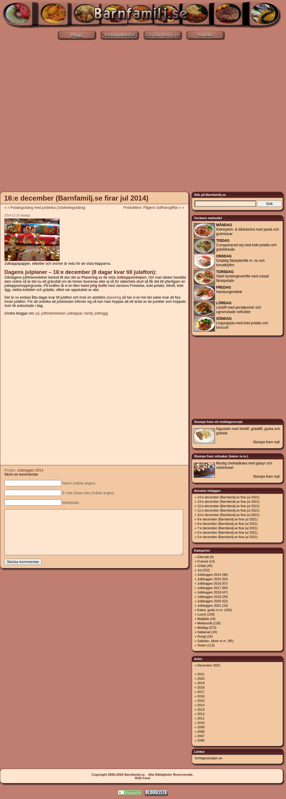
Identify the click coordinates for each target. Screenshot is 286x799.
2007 (200, 736)
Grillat (201, 566)
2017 (200, 692)
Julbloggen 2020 (209, 601)
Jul (199, 570)
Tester (201, 645)
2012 (200, 714)
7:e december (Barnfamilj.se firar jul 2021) (227, 528)
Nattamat (204, 632)
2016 (200, 696)
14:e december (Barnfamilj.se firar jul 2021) (228, 497)
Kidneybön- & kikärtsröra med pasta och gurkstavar (247, 229)
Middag (202, 627)
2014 (200, 705)
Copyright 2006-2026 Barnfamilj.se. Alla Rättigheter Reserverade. (142, 774)
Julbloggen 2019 (209, 596)
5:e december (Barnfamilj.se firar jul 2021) (227, 537)
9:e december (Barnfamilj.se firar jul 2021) (227, 519)
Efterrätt (203, 557)
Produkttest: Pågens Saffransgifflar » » (156, 208)
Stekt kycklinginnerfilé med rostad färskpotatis (242, 276)
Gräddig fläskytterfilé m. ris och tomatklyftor (240, 260)
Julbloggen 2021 (209, 605)
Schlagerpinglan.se (208, 758)
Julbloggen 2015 (209, 579)
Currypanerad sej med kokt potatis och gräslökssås (246, 245)
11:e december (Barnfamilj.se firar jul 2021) (228, 510)
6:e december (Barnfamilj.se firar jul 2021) (227, 532)
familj (88, 313)
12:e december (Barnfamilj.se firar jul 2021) (228, 506)
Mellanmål (204, 623)
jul (37, 313)
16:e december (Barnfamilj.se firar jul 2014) (76, 198)
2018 (200, 687)
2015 (200, 700)
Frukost (202, 561)
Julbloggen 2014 (30, 470)
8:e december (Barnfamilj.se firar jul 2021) (227, 523)
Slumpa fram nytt (266, 442)
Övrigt (201, 636)
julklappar (74, 313)
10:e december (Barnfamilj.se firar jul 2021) (228, 515)
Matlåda (203, 619)
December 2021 (208, 665)
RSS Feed (142, 778)
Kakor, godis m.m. (210, 610)
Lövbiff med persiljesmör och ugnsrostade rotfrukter (238, 307)
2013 (200, 709)
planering (113, 297)
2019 (200, 683)
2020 (200, 678)
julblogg (101, 313)
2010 (200, 722)
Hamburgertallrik (229, 289)
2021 (200, 674)
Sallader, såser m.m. (212, 641)
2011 (200, 718)
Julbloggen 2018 (209, 592)
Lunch (201, 614)
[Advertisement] (72, 115)
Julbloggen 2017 (209, 588)
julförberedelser (53, 313)
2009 (200, 727)
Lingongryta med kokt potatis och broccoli (242, 323)
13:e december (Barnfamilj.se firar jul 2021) (228, 501)
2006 (200, 740)
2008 (200, 731)
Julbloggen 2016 (209, 583)
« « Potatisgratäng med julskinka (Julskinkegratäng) (45, 208)
